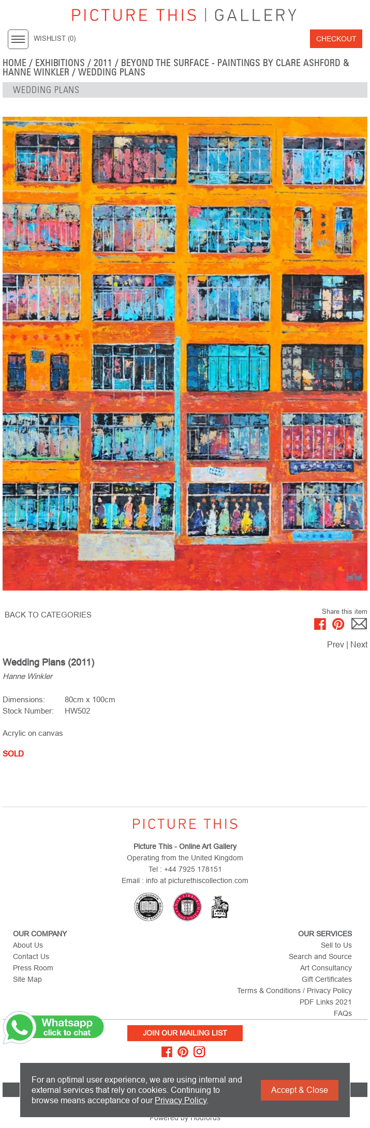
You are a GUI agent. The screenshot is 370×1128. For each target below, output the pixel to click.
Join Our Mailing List (185, 1033)
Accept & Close (299, 1090)
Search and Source (320, 956)
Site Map (27, 979)
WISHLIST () (55, 38)
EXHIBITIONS (60, 63)
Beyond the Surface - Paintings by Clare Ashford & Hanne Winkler (176, 67)
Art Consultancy (326, 968)
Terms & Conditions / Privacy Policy (294, 990)
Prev (335, 644)
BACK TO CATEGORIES (48, 614)
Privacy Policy (180, 1100)
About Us (28, 945)
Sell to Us (336, 945)
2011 (103, 63)
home (14, 63)
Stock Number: (28, 710)
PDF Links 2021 (326, 1002)
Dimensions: (24, 699)
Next (358, 644)
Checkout (336, 39)
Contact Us (31, 956)
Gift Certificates (327, 979)
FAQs (343, 1013)
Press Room (33, 968)
